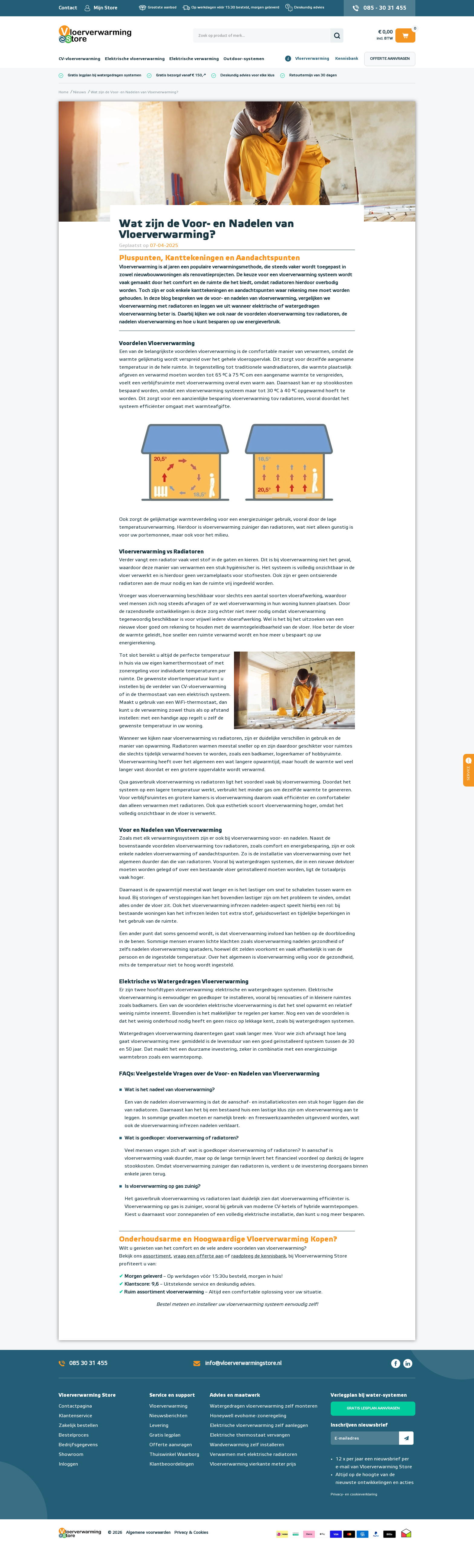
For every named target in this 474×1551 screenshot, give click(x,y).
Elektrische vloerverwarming (135, 59)
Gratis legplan (164, 1435)
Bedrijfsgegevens (78, 1445)
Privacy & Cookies (191, 1533)
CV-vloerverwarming (79, 59)
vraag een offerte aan (198, 1256)
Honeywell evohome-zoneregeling (248, 1416)
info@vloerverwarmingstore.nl (243, 1363)
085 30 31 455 (88, 1363)
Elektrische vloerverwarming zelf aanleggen (259, 1425)
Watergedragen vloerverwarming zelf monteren (263, 1406)
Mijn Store (105, 8)
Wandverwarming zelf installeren (247, 1445)
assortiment (157, 1256)
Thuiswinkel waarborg (406, 1533)
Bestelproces (74, 1435)
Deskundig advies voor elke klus (247, 75)
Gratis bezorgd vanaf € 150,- (180, 75)
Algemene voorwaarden (148, 1533)
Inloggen (68, 1464)
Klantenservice (75, 1416)
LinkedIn (407, 1363)
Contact (68, 8)
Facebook (395, 1363)
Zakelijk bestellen (78, 1425)
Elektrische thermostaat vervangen (250, 1435)
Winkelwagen (405, 35)
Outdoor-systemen (243, 59)
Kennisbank (346, 59)
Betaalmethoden (335, 1533)
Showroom (71, 1454)
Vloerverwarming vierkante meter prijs (253, 1464)
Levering (158, 1425)
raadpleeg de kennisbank (258, 1256)
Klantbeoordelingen (171, 1464)
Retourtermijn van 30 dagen (313, 75)
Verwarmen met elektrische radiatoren (253, 1454)
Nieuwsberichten (168, 1416)
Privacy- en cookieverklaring (354, 1494)
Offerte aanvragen (390, 59)
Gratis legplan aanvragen (373, 1408)
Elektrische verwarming (194, 59)
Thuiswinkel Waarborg (174, 1454)
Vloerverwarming (312, 59)
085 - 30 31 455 (384, 8)
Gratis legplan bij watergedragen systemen (104, 75)
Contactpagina (75, 1406)
